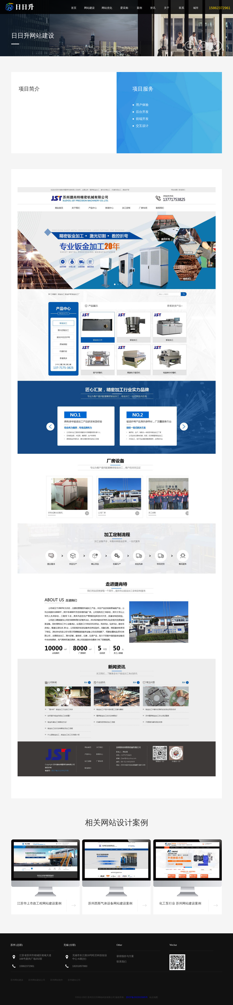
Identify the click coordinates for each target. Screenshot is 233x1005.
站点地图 (153, 997)
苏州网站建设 (17, 980)
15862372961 (26, 966)
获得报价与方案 (125, 956)
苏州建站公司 (74, 980)
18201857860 (79, 966)
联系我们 (121, 961)
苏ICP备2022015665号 (137, 997)
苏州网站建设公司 (36, 980)
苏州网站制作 (56, 980)
